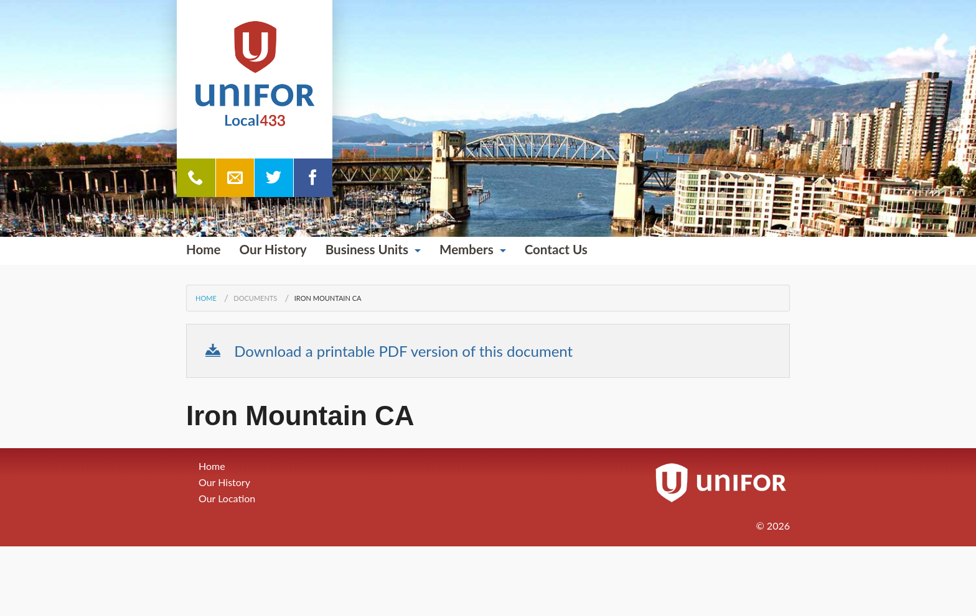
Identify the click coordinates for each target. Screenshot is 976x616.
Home (203, 249)
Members (466, 249)
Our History (273, 249)
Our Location (227, 498)
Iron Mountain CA (328, 298)
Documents (255, 298)
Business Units (367, 249)
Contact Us (556, 249)
